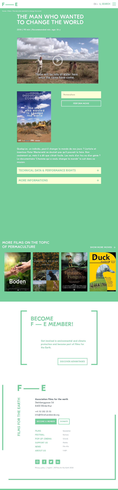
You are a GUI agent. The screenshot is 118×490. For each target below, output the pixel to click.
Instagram (37, 463)
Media (65, 444)
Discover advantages (68, 361)
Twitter (51, 463)
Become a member (47, 422)
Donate (68, 422)
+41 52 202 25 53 (44, 412)
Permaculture (69, 95)
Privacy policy (40, 469)
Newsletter (66, 432)
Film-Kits (66, 448)
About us (40, 452)
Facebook (44, 463)
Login (65, 452)
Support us (41, 444)
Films (9, 11)
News (38, 448)
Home (4, 11)
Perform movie (81, 104)
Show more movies (100, 247)
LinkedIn (58, 463)
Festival (40, 436)
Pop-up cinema (43, 440)
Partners (65, 436)
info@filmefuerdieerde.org (48, 415)
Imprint (49, 469)
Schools (65, 440)
